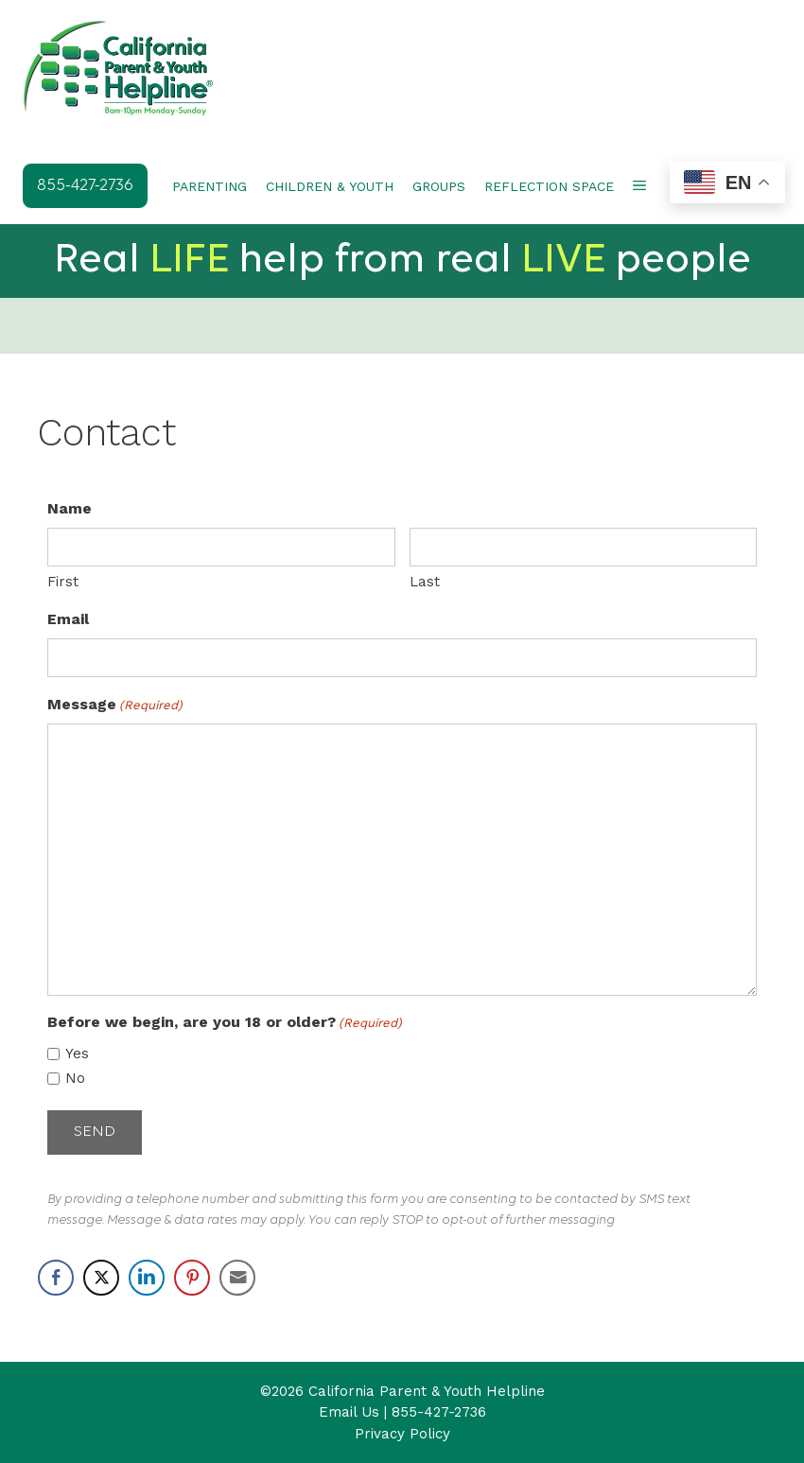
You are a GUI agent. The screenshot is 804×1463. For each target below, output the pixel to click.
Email (68, 618)
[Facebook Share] (56, 1275)
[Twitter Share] (101, 1275)
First (63, 580)
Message (115, 704)
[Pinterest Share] (192, 1275)
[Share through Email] (237, 1275)
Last (425, 580)
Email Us (349, 1410)
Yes (77, 1052)
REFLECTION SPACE (549, 186)
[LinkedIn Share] (147, 1275)
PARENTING (209, 186)
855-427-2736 (439, 1410)
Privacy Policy (402, 1430)
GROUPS (438, 186)
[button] (639, 186)
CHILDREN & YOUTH (329, 186)
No (75, 1077)
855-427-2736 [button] (85, 186)
